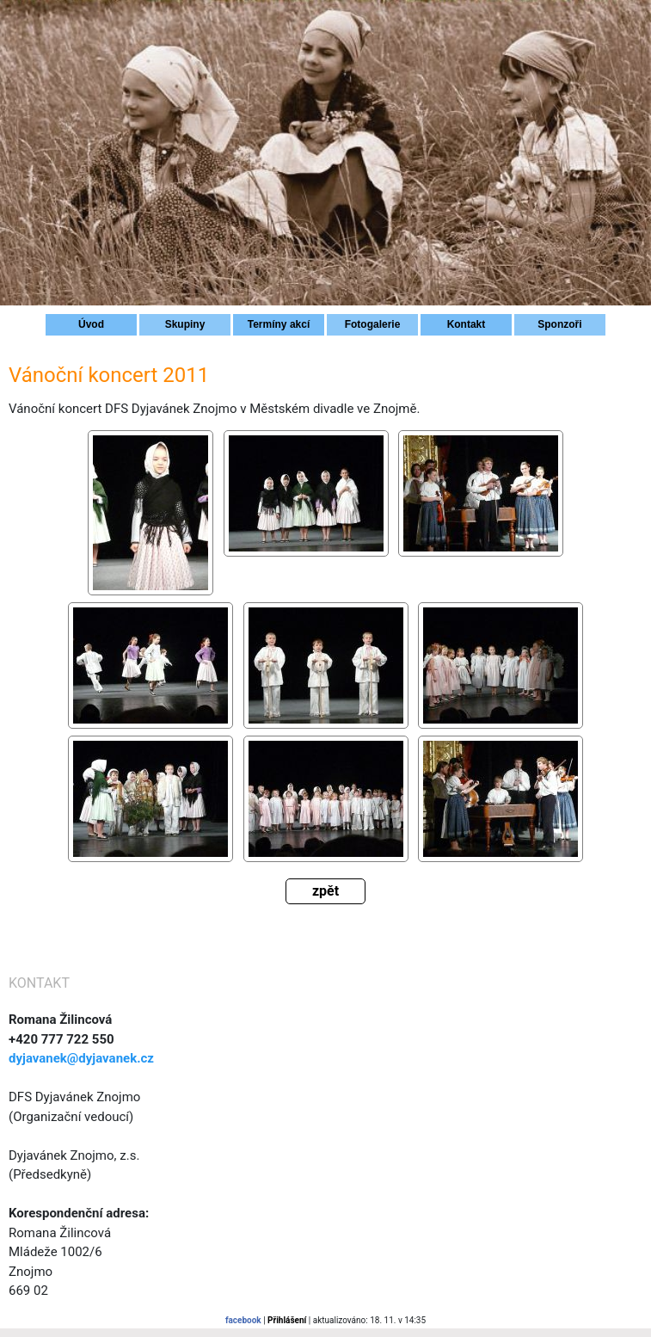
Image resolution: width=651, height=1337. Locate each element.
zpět (325, 891)
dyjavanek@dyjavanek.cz (81, 1058)
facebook (243, 1320)
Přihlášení (286, 1320)
